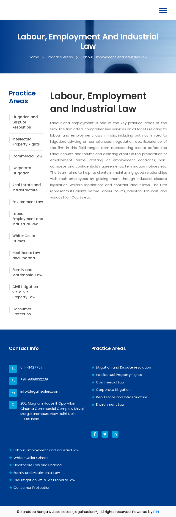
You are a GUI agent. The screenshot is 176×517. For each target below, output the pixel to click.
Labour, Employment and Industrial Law (27, 218)
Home (36, 57)
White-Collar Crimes (23, 238)
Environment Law (27, 201)
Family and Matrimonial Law (27, 272)
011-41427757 (31, 367)
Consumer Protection (21, 312)
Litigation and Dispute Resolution (25, 122)
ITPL (156, 511)
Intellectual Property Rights (26, 142)
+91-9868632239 (34, 379)
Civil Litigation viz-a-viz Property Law (25, 291)
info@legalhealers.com (40, 391)
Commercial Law (27, 156)
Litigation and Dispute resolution (123, 367)
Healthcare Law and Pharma (26, 255)
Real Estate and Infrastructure (26, 187)
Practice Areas (62, 57)
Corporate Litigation (21, 170)
